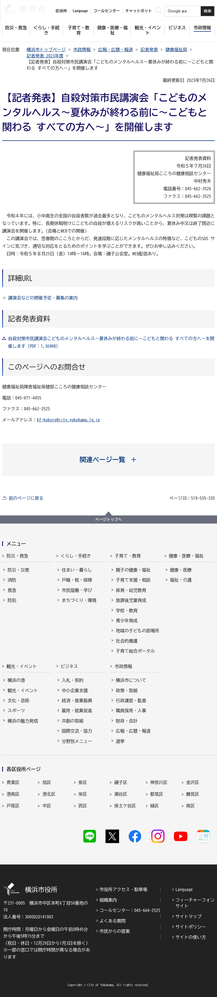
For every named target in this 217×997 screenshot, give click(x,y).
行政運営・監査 (131, 700)
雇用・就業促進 (77, 710)
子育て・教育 (128, 556)
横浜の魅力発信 (23, 721)
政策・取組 (127, 690)
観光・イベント (22, 666)
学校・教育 (127, 610)
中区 (46, 806)
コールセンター (106, 11)
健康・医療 (181, 570)
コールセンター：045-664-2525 (130, 910)
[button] (109, 459)
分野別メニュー (77, 741)
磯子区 (120, 782)
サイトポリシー (190, 927)
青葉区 (13, 782)
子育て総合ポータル (135, 651)
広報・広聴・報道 (115, 49)
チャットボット (138, 11)
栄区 (82, 794)
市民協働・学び (77, 590)
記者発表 (149, 49)
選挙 (120, 741)
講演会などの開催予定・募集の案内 (43, 298)
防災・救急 (17, 556)
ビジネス (69, 666)
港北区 (48, 794)
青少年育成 (127, 620)
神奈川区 (159, 782)
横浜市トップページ (46, 49)
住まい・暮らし (77, 570)
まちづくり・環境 (79, 600)
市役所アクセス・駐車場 (123, 889)
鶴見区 (192, 794)
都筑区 (156, 794)
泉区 (82, 782)
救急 (12, 590)
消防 (12, 580)
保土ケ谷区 (125, 806)
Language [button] (80, 11)
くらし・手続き (76, 556)
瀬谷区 (120, 794)
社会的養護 (127, 641)
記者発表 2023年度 (45, 56)
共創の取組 (73, 721)
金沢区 (192, 782)
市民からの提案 (115, 931)
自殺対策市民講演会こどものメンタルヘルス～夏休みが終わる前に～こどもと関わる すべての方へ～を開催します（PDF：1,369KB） (111, 342)
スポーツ (16, 710)
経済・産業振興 (77, 700)
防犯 (12, 600)
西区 (82, 806)
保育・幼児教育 (131, 590)
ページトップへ (108, 519)
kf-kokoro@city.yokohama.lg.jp (68, 420)
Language (184, 889)
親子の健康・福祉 (133, 570)
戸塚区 (13, 806)
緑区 (154, 806)
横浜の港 (16, 680)
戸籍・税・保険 (77, 580)
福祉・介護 (181, 580)
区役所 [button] (61, 11)
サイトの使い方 (190, 937)
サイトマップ (188, 916)
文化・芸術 (18, 700)
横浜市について (131, 680)
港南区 (13, 794)
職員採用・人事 (131, 710)
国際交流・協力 (77, 731)
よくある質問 (113, 921)
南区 (190, 806)
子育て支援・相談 (133, 580)
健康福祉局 (176, 49)
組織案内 (108, 900)
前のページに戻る (26, 498)
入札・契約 (73, 680)
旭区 (46, 782)
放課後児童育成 (131, 600)
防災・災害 (18, 570)
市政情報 (82, 49)
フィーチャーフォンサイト (195, 903)
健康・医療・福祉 (186, 556)
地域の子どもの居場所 (137, 630)
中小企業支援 (75, 690)
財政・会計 (127, 721)
